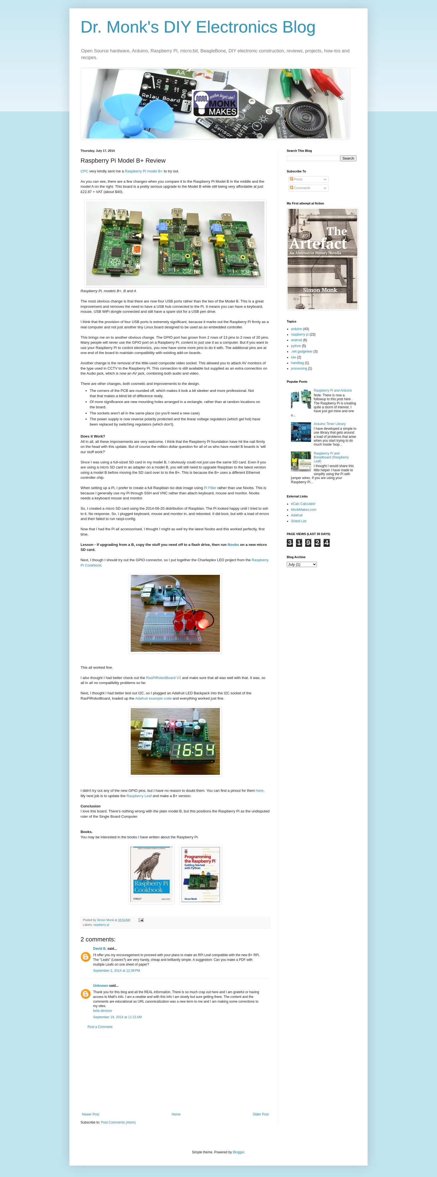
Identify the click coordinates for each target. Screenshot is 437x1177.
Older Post (261, 1114)
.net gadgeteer (301, 351)
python (296, 346)
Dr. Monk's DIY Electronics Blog (198, 27)
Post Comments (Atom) (118, 1122)
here (259, 790)
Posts (296, 179)
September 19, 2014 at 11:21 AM (117, 1017)
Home (176, 1114)
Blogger (238, 1152)
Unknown (100, 986)
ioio (293, 357)
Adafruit (296, 515)
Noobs (233, 545)
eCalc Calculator (303, 504)
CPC (84, 171)
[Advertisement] (175, 1070)
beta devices (102, 1011)
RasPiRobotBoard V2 (163, 678)
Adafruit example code (153, 698)
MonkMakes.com (303, 510)
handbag (297, 363)
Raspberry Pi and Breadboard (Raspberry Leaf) (331, 457)
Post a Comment (100, 1027)
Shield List (298, 521)
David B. (99, 949)
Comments (300, 188)
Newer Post (90, 1114)
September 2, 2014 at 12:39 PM (116, 971)
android (296, 340)
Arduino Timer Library (330, 424)
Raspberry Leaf (140, 796)
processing (299, 368)
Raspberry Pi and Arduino (333, 390)
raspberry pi (101, 924)
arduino (296, 329)
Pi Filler (210, 488)
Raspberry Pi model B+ (144, 171)
